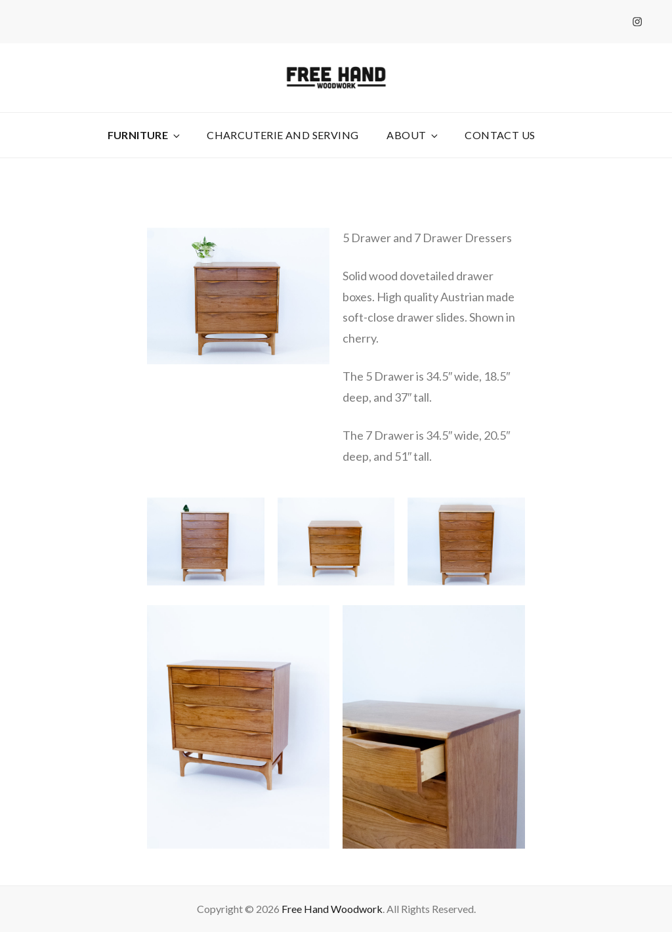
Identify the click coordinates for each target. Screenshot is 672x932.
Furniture (145, 135)
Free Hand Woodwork (332, 908)
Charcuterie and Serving (282, 135)
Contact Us (500, 135)
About (413, 135)
